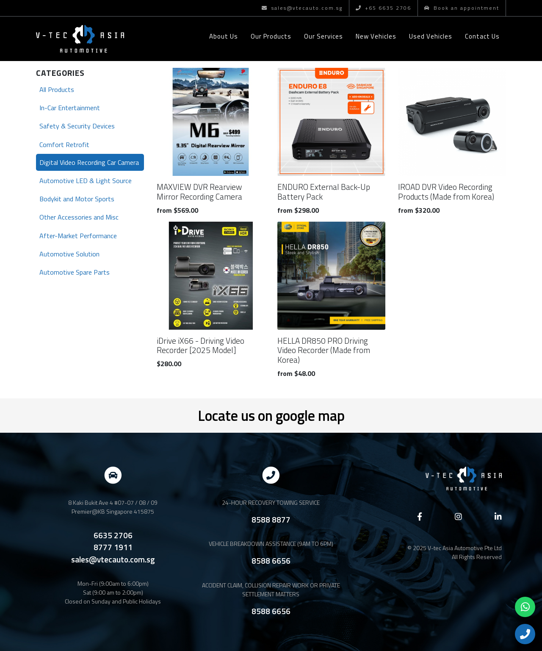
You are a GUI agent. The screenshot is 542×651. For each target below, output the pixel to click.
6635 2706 (113, 535)
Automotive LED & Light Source (85, 180)
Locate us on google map (271, 415)
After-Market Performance (78, 236)
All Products (56, 89)
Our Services (323, 36)
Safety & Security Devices (77, 126)
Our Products (271, 36)
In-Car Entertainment (69, 108)
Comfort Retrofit (64, 144)
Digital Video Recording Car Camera (89, 162)
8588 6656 (271, 560)
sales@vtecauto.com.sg (302, 8)
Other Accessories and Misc (79, 217)
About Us (223, 36)
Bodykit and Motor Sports (76, 199)
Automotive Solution (69, 254)
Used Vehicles (430, 36)
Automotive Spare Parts (74, 272)
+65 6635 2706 (383, 8)
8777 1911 (113, 547)
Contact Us (482, 36)
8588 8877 (271, 519)
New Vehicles (376, 36)
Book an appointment (461, 8)
